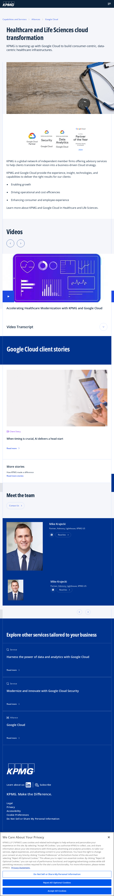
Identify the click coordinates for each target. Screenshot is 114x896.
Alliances (36, 19)
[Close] (108, 837)
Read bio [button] (62, 534)
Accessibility (14, 811)
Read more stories (15, 476)
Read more (12, 670)
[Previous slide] (10, 243)
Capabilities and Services (15, 19)
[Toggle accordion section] (103, 327)
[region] (57, 864)
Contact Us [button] (14, 505)
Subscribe (43, 785)
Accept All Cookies (57, 890)
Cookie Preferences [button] (18, 814)
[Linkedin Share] (28, 784)
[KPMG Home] (8, 4)
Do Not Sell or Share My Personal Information (33, 818)
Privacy (11, 807)
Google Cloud (51, 19)
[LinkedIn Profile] (53, 589)
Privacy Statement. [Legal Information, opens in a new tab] (20, 867)
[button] (109, 4)
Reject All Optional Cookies (57, 882)
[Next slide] (21, 243)
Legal (10, 803)
